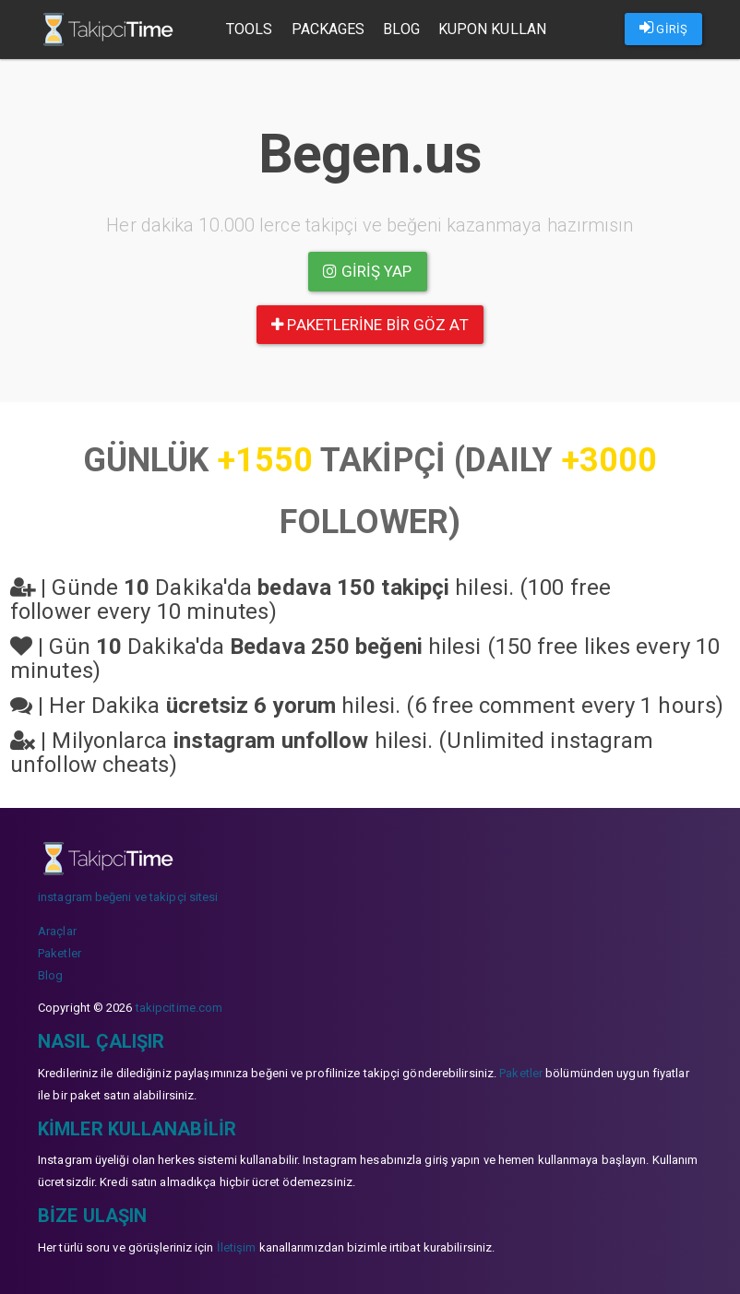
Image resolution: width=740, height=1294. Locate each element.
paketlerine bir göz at (369, 324)
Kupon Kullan (492, 29)
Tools (249, 29)
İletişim (237, 1247)
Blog (401, 29)
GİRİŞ (663, 27)
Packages (328, 29)
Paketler (59, 953)
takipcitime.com (179, 1008)
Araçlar (57, 931)
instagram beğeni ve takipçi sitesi (128, 897)
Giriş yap (367, 271)
